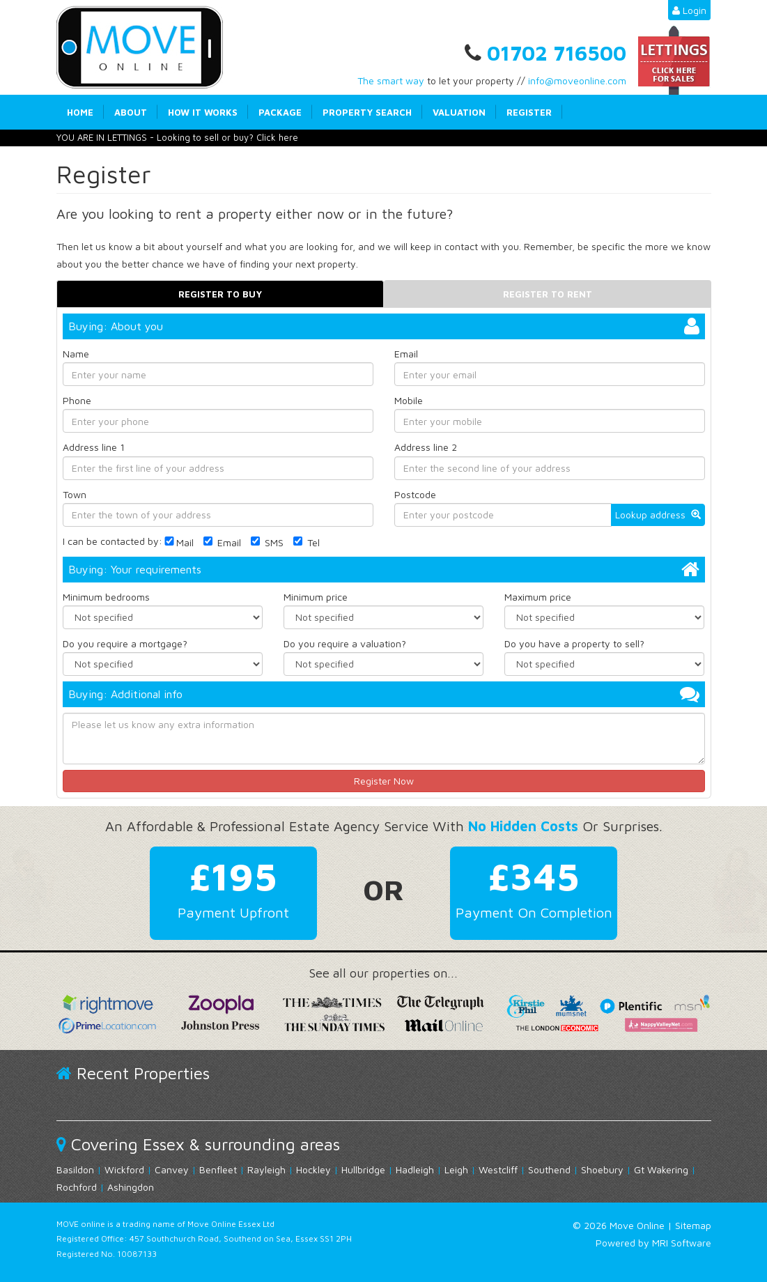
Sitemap (693, 1225)
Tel (306, 542)
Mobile (408, 400)
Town (74, 494)
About (130, 112)
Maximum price (537, 597)
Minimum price (316, 597)
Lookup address (658, 514)
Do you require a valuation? (345, 643)
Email (406, 354)
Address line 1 (94, 447)
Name (76, 354)
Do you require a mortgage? (125, 643)
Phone (77, 400)
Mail (178, 542)
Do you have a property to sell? (574, 643)
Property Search (367, 112)
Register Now (384, 781)
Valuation (459, 112)
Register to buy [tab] (220, 294)
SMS (267, 542)
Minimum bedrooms (106, 597)
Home (80, 112)
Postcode (415, 494)
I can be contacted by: (112, 541)
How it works (203, 112)
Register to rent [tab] (547, 294)
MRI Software (681, 1243)
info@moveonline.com (577, 80)
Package (280, 112)
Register (529, 112)
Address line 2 (425, 447)
